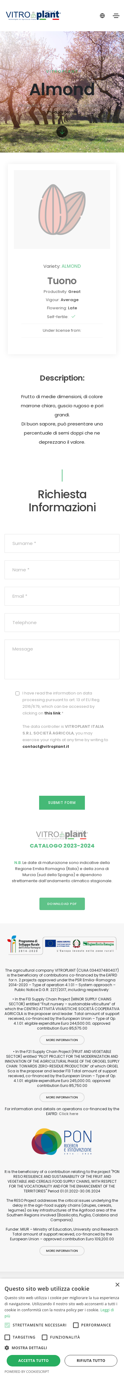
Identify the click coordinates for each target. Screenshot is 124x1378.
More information (62, 1040)
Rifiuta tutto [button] (91, 1360)
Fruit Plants (88, 105)
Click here (68, 1113)
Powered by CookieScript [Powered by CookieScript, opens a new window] (27, 1371)
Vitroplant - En (31, 105)
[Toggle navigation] (116, 16)
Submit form (62, 802)
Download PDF (62, 903)
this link (52, 713)
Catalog (62, 105)
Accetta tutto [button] (33, 1360)
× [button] (117, 1285)
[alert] (62, 1328)
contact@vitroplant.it (45, 746)
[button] (62, 1348)
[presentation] (62, 766)
